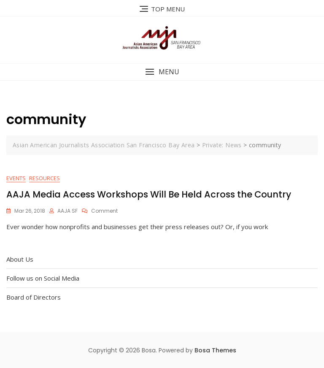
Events (16, 178)
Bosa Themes (215, 350)
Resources (44, 178)
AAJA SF (67, 210)
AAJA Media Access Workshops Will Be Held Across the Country (148, 194)
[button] (162, 72)
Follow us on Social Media (42, 278)
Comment (104, 211)
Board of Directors (33, 297)
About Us (19, 259)
